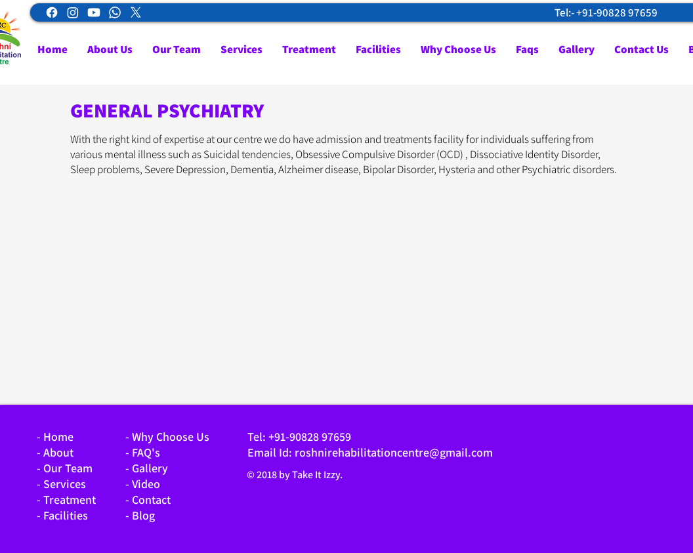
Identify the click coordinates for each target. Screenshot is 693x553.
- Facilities (62, 515)
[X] (136, 12)
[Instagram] (73, 12)
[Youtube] (94, 12)
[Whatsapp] (115, 12)
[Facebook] (52, 12)
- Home (55, 436)
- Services (61, 483)
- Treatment (66, 499)
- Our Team (65, 468)
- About (55, 452)
